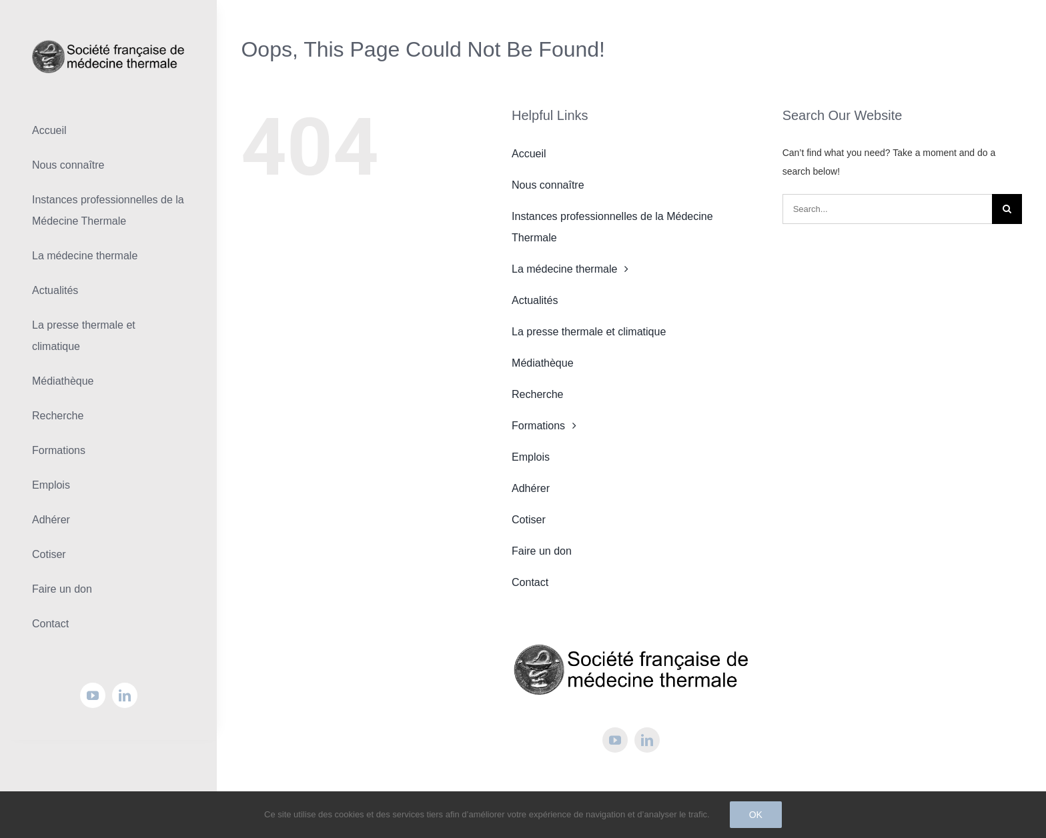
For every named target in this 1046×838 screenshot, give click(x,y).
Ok (755, 814)
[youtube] (92, 695)
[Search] (1007, 209)
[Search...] (887, 209)
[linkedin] (124, 695)
